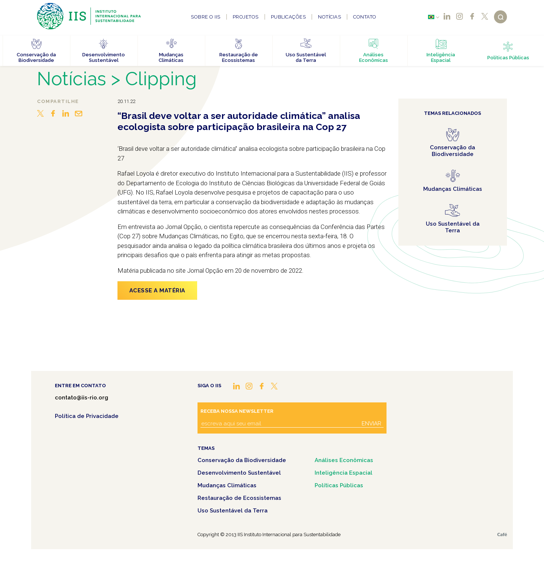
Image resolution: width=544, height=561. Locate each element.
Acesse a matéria (157, 290)
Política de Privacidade (87, 416)
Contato (365, 17)
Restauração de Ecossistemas (239, 498)
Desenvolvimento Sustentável (239, 472)
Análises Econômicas (344, 460)
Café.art (502, 534)
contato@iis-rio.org (81, 397)
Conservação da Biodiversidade (242, 460)
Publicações (288, 17)
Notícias (329, 17)
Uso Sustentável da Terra (233, 510)
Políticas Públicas (339, 485)
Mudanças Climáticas (227, 485)
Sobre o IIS (205, 17)
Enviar (371, 423)
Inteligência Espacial (343, 472)
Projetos (246, 17)
